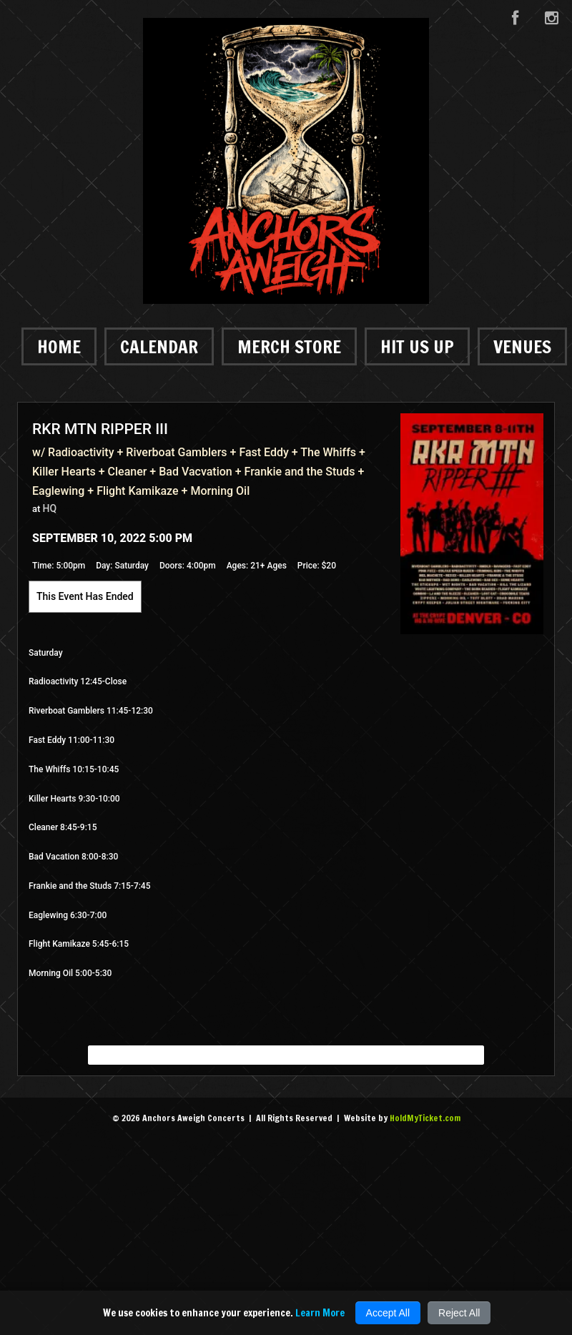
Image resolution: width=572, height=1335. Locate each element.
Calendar (159, 346)
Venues (522, 346)
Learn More (320, 1313)
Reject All (459, 1313)
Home (59, 346)
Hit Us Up (417, 346)
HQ (50, 508)
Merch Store (289, 346)
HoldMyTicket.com (425, 1118)
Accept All (388, 1313)
